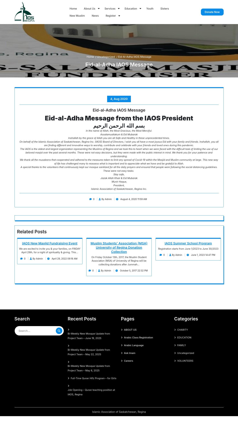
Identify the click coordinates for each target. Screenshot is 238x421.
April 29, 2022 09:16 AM (50, 263)
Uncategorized (106, 56)
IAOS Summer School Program (188, 243)
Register (111, 15)
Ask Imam (129, 357)
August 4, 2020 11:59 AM (132, 199)
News (95, 15)
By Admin (104, 199)
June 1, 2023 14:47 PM (202, 255)
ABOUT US (130, 334)
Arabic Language (134, 350)
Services (110, 8)
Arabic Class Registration (138, 342)
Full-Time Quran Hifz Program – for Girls (93, 383)
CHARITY (182, 334)
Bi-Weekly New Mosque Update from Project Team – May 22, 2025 (89, 357)
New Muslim (77, 15)
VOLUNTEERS (185, 365)
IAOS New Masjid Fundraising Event (49, 243)
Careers (128, 365)
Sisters (165, 8)
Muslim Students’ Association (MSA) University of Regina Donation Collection (119, 247)
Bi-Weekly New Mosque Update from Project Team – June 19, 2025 (89, 341)
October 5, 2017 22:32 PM (119, 275)
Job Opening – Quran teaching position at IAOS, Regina (91, 397)
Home (73, 8)
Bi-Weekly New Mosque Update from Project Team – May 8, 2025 (89, 373)
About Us (90, 8)
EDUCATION (184, 342)
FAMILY (181, 350)
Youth (150, 8)
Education (131, 8)
